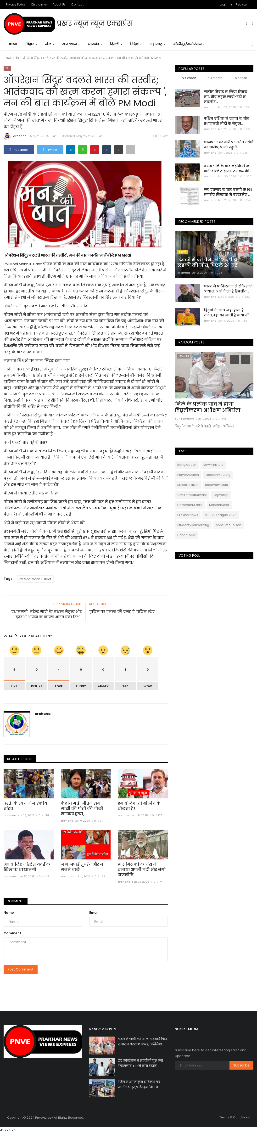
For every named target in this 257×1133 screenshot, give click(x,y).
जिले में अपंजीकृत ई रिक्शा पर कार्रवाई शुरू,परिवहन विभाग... (139, 1084)
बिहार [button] (31, 44)
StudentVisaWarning (193, 525)
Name (9, 912)
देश (17, 58)
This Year (240, 78)
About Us (59, 4)
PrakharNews (187, 515)
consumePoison (228, 525)
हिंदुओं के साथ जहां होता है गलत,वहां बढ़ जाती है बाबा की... (228, 313)
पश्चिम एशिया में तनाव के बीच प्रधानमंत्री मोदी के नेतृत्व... (226, 121)
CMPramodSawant (192, 495)
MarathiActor (219, 505)
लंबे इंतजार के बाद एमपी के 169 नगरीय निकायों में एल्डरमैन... (228, 192)
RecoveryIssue (216, 484)
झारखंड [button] (95, 44)
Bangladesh (186, 464)
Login (224, 4)
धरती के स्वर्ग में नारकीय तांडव (25, 806)
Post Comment (21, 969)
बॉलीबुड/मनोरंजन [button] (189, 44)
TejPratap (221, 495)
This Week (188, 78)
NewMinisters (213, 464)
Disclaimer (39, 4)
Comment (12, 933)
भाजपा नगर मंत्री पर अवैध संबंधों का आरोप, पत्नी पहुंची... (228, 145)
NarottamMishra (189, 505)
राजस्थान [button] (71, 44)
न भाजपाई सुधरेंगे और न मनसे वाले (82, 867)
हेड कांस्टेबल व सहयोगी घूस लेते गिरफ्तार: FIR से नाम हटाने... (140, 1063)
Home (12, 44)
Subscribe (241, 1065)
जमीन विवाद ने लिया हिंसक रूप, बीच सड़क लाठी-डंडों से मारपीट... (225, 96)
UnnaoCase (186, 535)
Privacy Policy (16, 4)
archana (15, 136)
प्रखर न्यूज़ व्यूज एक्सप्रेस (68, 24)
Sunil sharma (184, 419)
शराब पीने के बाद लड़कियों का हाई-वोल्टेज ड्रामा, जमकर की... (227, 168)
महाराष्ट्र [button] (158, 44)
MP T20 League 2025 (220, 515)
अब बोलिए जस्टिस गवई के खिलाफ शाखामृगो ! (27, 867)
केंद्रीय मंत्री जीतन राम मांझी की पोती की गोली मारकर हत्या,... (82, 809)
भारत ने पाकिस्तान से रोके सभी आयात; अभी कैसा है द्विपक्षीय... (228, 289)
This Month (214, 78)
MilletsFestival (187, 484)
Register (241, 4)
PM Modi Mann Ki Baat (35, 579)
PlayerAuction (188, 474)
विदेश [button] (136, 44)
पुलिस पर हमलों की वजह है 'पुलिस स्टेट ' (122, 611)
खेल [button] (50, 44)
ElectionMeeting (218, 474)
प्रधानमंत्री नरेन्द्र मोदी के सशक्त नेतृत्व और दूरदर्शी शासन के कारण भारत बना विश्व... (46, 614)
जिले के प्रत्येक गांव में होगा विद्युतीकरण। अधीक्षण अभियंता (207, 407)
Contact (77, 4)
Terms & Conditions (234, 1117)
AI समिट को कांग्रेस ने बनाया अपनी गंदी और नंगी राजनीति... (142, 870)
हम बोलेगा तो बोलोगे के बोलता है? (139, 806)
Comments (16, 901)
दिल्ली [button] (116, 44)
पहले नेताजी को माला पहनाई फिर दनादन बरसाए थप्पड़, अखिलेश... (142, 1042)
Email (94, 912)
